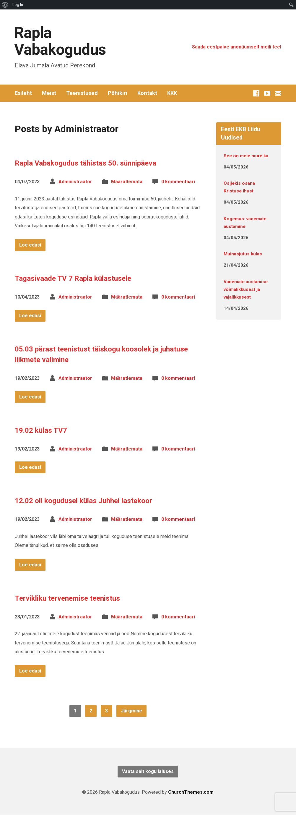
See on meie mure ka (246, 155)
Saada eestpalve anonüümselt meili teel (236, 47)
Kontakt (147, 93)
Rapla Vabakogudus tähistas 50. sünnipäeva (85, 163)
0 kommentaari (178, 181)
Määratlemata (126, 181)
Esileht (23, 93)
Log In (17, 4)
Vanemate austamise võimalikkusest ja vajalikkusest (246, 289)
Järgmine (131, 711)
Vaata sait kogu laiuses (148, 771)
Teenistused (82, 93)
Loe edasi (30, 245)
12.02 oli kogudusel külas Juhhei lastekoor (83, 501)
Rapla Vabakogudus (60, 41)
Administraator (75, 181)
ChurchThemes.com (191, 792)
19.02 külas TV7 (41, 430)
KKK (172, 93)
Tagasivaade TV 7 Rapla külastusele (73, 278)
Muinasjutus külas (243, 254)
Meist (49, 93)
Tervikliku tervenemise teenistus (67, 598)
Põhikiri (117, 93)
